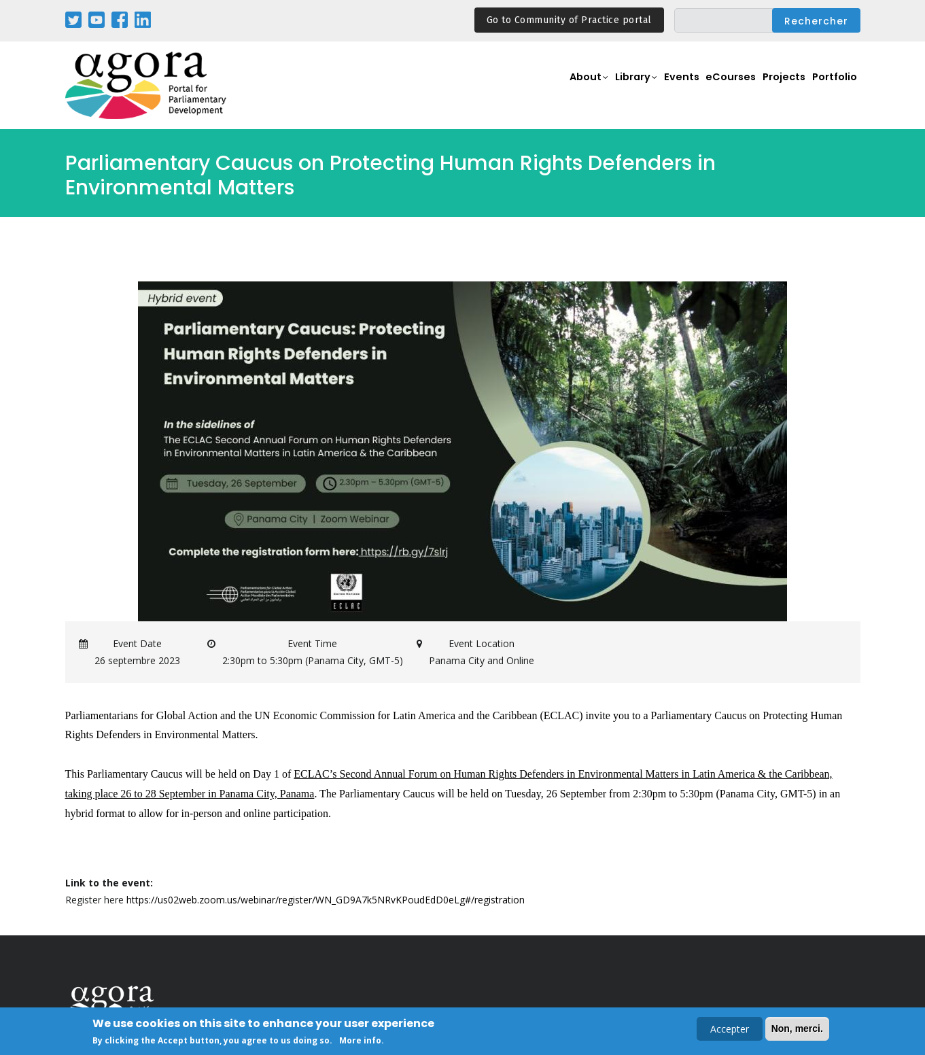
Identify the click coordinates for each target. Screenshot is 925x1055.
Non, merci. (797, 1029)
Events (679, 86)
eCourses (730, 86)
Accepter (729, 1030)
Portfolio (834, 86)
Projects (783, 86)
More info (360, 1042)
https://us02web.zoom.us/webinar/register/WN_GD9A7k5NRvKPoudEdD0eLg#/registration (325, 899)
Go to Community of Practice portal (569, 20)
